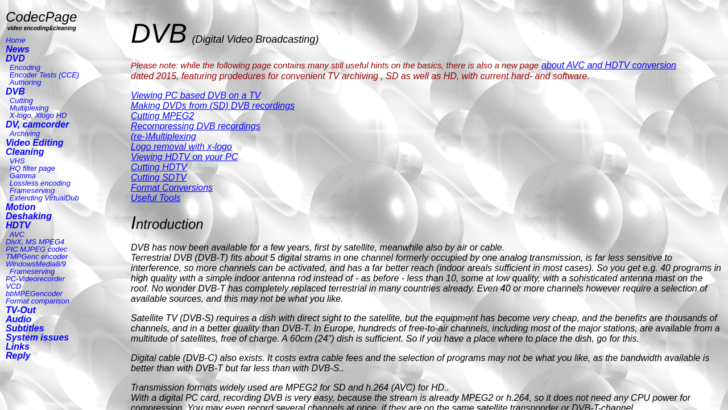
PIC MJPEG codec (36, 249)
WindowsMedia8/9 (36, 264)
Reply (18, 355)
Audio (18, 319)
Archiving (25, 133)
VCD (13, 286)
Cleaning (25, 152)
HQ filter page (32, 168)
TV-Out (21, 310)
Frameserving (32, 190)
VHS (17, 161)
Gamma (23, 175)
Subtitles (25, 328)
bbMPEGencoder (34, 293)
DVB (15, 91)
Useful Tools (155, 198)
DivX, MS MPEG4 (35, 241)
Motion (20, 207)
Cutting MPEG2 (162, 116)
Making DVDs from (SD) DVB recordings (213, 105)
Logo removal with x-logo (181, 146)
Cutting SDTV (159, 177)
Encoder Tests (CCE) (44, 75)
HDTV (18, 225)
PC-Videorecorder (35, 278)
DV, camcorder (37, 124)
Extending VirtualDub (44, 198)
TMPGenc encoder (37, 256)
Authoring (26, 82)
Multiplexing (29, 108)
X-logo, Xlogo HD (38, 115)
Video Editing (35, 142)
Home (16, 40)
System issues (37, 337)
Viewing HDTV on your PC (184, 157)
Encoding (25, 67)
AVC (17, 234)
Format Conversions (172, 187)
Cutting (21, 100)
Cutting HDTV (159, 167)
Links (18, 346)
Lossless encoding (40, 183)
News (18, 49)
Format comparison (37, 301)
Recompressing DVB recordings (195, 126)
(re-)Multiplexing (163, 136)
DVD (15, 58)
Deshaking (29, 216)
